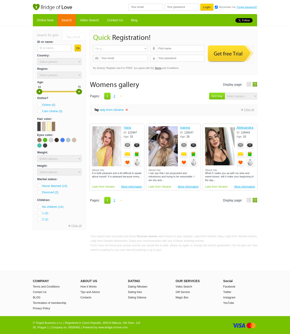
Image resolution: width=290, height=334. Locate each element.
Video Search (89, 20)
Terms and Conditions (46, 286)
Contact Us (115, 20)
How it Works (88, 286)
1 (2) (45, 213)
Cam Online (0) (52, 111)
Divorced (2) (50, 192)
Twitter (227, 292)
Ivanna (185, 127)
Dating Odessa (137, 297)
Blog (134, 20)
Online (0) (48, 104)
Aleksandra (245, 127)
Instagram (229, 297)
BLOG (37, 297)
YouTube (228, 303)
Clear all (76, 225)
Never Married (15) (54, 186)
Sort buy (216, 96)
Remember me (227, 7)
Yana (127, 127)
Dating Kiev (135, 292)
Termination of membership (49, 303)
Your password (154, 58)
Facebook (229, 286)
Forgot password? (247, 7)
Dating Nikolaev (137, 286)
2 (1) (45, 219)
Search (67, 20)
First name (154, 48)
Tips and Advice (90, 292)
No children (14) (52, 206)
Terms (158, 68)
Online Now (45, 20)
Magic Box (182, 297)
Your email (97, 58)
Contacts (85, 297)
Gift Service (183, 292)
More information (131, 186)
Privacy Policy (41, 308)
